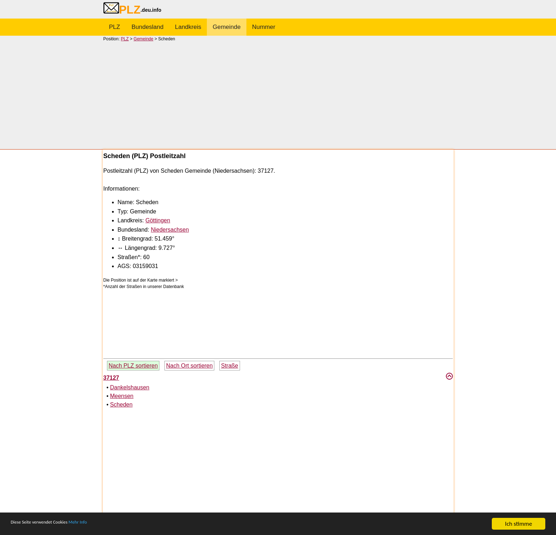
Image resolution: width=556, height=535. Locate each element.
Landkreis (188, 27)
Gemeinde (226, 27)
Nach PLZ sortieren (133, 366)
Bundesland (148, 27)
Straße (229, 366)
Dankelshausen (129, 387)
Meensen (121, 396)
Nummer (263, 27)
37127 (111, 378)
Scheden (121, 405)
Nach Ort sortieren (189, 366)
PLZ (114, 27)
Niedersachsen (170, 230)
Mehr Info (100, 524)
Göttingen (158, 220)
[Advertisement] (278, 95)
